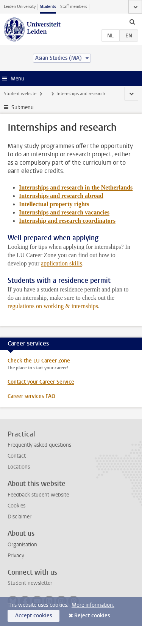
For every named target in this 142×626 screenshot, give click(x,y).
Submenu (22, 107)
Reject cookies (92, 615)
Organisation (22, 544)
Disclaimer (19, 516)
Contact (17, 455)
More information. (93, 605)
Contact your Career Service (41, 381)
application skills (61, 263)
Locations (19, 466)
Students (48, 6)
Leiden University (20, 6)
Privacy (16, 555)
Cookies (16, 505)
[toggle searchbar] (132, 21)
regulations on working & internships (53, 306)
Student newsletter (30, 583)
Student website (20, 94)
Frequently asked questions (39, 445)
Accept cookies (33, 615)
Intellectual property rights (54, 204)
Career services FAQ (31, 396)
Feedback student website (38, 494)
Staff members (73, 6)
